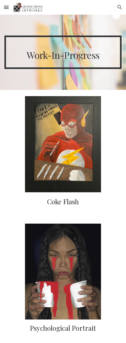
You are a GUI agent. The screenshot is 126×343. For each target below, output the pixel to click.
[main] (63, 52)
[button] (6, 7)
